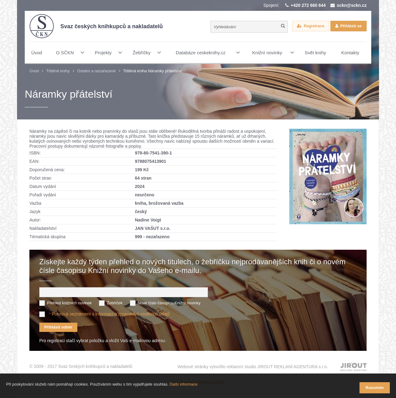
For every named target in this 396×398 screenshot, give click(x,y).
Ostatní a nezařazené (96, 71)
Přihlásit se (351, 26)
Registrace (314, 26)
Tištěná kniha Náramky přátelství (152, 71)
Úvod (34, 71)
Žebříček (115, 303)
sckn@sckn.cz (352, 5)
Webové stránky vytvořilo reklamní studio (252, 363)
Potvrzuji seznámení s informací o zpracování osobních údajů (111, 313)
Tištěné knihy (58, 71)
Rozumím (375, 387)
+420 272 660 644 (308, 5)
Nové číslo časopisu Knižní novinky (169, 303)
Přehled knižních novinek (69, 303)
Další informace (183, 388)
